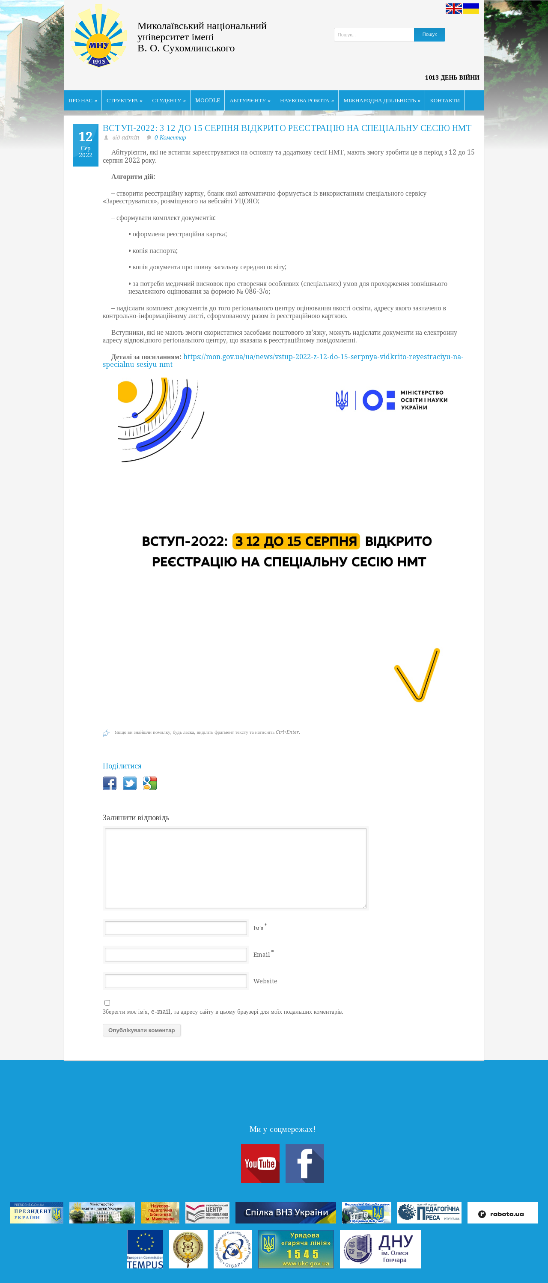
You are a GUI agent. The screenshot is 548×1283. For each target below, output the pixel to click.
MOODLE (207, 100)
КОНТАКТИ (445, 100)
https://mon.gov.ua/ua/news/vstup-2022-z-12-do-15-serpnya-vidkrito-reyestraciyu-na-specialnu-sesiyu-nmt (283, 361)
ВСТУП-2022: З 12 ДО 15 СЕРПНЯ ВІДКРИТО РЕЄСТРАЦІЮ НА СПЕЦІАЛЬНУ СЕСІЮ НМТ (287, 128)
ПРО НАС (82, 100)
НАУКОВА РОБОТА (307, 100)
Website (265, 981)
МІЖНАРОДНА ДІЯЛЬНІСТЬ (381, 100)
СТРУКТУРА (125, 100)
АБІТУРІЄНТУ (250, 100)
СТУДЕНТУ (169, 100)
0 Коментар (170, 137)
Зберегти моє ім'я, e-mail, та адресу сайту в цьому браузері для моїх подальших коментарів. (223, 1011)
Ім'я (258, 928)
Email (261, 954)
